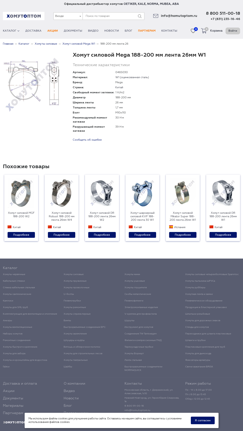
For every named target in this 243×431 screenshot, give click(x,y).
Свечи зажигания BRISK (199, 367)
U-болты (69, 294)
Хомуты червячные (14, 274)
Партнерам (147, 30)
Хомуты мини (132, 274)
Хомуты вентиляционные (17, 327)
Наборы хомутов (12, 334)
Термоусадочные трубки (139, 347)
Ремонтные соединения (16, 340)
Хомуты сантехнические (17, 294)
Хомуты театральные (76, 360)
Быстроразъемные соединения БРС (85, 327)
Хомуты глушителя (136, 287)
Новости (111, 30)
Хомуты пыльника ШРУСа (200, 281)
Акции (52, 30)
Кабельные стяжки (14, 281)
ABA (175, 4)
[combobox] (67, 16)
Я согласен (203, 420)
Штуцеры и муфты (74, 340)
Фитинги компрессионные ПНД (143, 340)
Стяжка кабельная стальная (19, 287)
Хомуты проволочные (76, 287)
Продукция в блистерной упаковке (206, 307)
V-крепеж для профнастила (141, 314)
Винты (67, 320)
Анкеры (7, 320)
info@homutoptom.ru (179, 16)
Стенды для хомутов (197, 327)
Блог (128, 30)
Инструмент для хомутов (139, 327)
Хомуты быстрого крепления (20, 347)
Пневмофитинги (134, 301)
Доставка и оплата (20, 383)
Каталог (11, 30)
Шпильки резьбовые (197, 314)
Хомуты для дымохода (198, 353)
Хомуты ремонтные (75, 307)
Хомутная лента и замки (199, 294)
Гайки (6, 367)
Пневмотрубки (72, 301)
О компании (74, 383)
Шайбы (68, 367)
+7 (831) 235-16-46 (225, 19)
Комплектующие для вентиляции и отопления (30, 314)
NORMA (152, 4)
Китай (119, 87)
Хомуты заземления (75, 334)
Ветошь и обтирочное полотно (82, 347)
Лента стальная (133, 360)
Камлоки (8, 301)
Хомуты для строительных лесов (83, 353)
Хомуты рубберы (195, 287)
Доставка (33, 30)
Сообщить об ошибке (87, 139)
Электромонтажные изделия (141, 307)
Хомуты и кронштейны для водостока (25, 360)
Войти (232, 30)
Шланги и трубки (195, 340)
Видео (93, 30)
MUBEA (165, 4)
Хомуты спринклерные (77, 314)
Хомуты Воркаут (134, 353)
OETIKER (130, 4)
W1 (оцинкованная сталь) (132, 77)
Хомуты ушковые (135, 281)
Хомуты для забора (14, 353)
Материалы (13, 406)
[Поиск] (139, 16)
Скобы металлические (138, 294)
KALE (142, 4)
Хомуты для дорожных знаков (202, 320)
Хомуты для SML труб (15, 307)
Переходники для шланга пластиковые (208, 334)
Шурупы (129, 320)
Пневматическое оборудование (203, 301)
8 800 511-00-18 (223, 13)
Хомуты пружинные (75, 281)
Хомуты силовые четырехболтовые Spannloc (212, 274)
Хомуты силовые (74, 274)
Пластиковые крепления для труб (205, 347)
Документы (73, 30)
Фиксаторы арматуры (197, 360)
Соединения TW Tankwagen (141, 334)
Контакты (169, 30)
